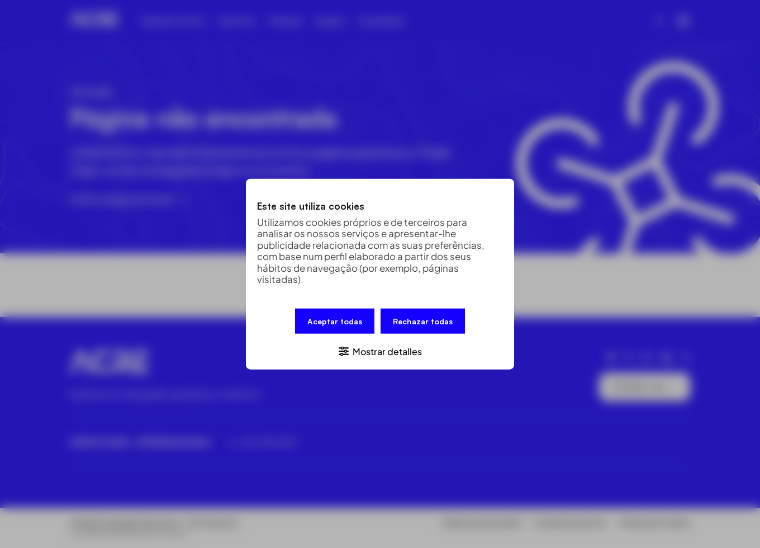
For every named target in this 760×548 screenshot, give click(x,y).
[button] (380, 350)
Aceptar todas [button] (334, 321)
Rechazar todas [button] (423, 321)
